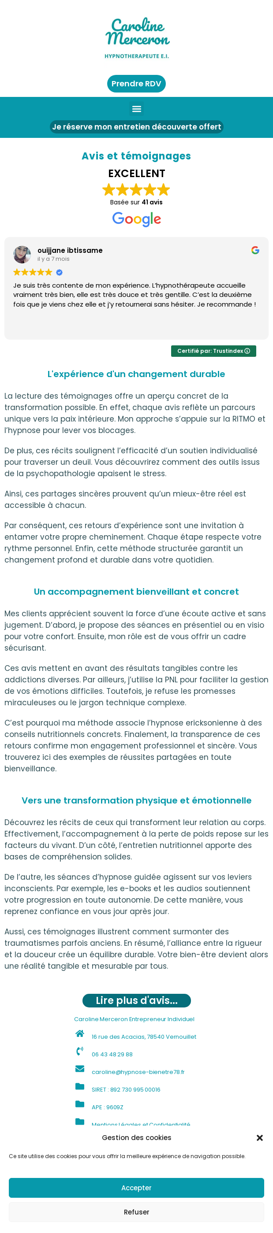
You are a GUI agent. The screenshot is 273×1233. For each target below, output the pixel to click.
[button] (259, 1137)
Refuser (137, 1212)
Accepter (136, 1187)
